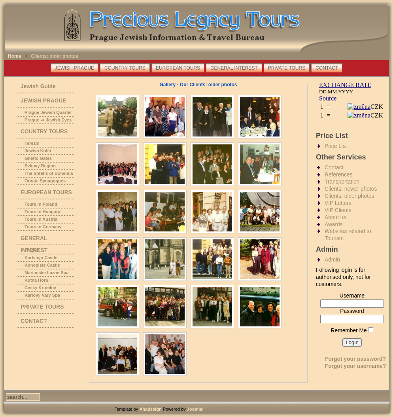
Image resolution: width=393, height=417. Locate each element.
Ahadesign (150, 409)
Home (14, 56)
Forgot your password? (355, 359)
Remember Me (349, 331)
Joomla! (195, 409)
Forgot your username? (355, 366)
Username (352, 296)
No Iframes (351, 103)
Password (352, 311)
